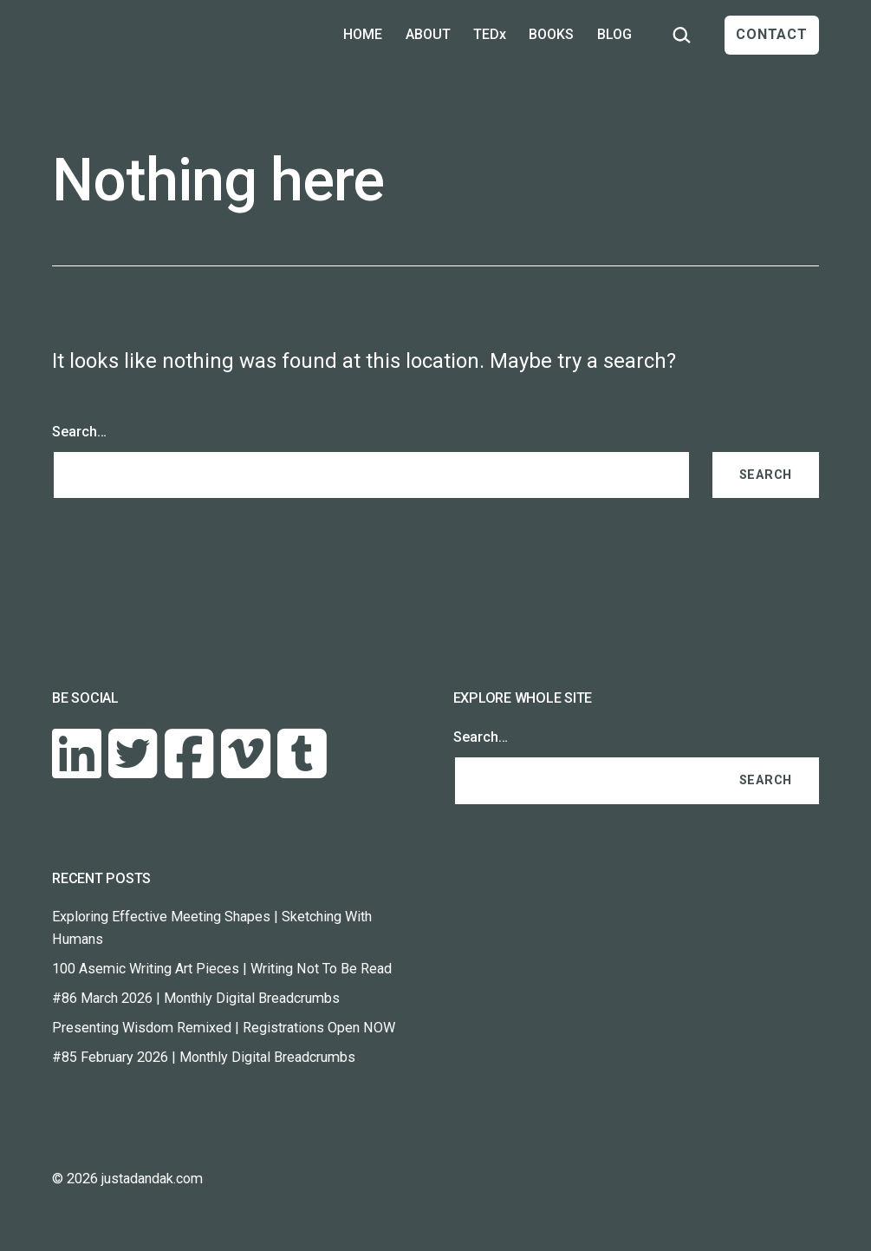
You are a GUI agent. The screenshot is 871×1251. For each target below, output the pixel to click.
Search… (79, 431)
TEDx (489, 34)
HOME (362, 34)
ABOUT (428, 34)
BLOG (614, 34)
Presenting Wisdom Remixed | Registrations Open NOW (223, 1027)
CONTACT (772, 34)
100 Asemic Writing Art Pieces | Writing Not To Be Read (222, 968)
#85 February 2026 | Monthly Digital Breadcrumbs (203, 1057)
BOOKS (551, 34)
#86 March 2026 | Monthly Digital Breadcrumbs (196, 998)
